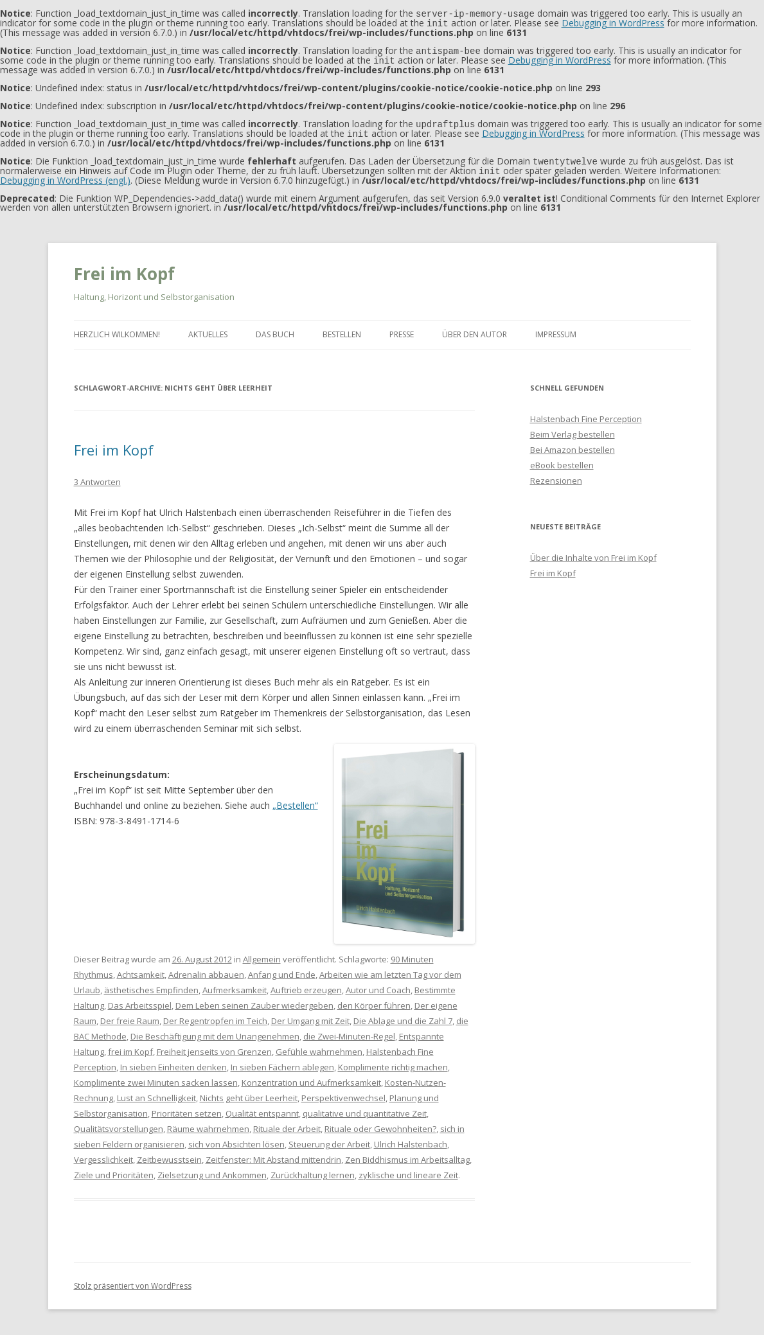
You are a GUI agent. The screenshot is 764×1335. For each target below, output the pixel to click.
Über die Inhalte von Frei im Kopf (593, 552)
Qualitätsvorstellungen (118, 1123)
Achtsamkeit (140, 969)
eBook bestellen (562, 460)
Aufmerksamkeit (234, 985)
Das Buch (275, 329)
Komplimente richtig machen (393, 1062)
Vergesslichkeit (103, 1154)
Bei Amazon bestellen (572, 444)
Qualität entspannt (262, 1108)
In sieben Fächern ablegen (282, 1062)
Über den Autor (474, 329)
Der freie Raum (129, 1015)
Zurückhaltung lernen (313, 1170)
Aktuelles (207, 329)
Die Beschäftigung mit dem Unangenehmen (214, 1031)
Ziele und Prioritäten (114, 1170)
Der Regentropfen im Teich (215, 1015)
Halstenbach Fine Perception (586, 414)
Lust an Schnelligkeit (156, 1093)
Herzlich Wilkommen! (117, 329)
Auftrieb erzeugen (306, 985)
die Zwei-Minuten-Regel (349, 1031)
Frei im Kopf (124, 268)
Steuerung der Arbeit (329, 1139)
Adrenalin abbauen (206, 969)
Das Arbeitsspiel (140, 1000)
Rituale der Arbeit (287, 1123)
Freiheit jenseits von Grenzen (214, 1046)
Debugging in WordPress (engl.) (65, 175)
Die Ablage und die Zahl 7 (402, 1015)
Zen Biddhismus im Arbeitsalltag (407, 1154)
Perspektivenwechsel (343, 1093)
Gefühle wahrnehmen (319, 1046)
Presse (401, 329)
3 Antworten (97, 476)
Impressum (555, 329)
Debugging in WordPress (613, 22)
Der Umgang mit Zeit (310, 1015)
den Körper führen (374, 1000)
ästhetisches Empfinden (151, 985)
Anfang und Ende (281, 969)
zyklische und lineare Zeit (408, 1170)
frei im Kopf (130, 1046)
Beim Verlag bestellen (572, 429)
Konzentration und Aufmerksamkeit (311, 1077)
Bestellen (342, 329)
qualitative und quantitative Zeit (365, 1108)
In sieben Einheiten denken (173, 1062)
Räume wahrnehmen (208, 1123)
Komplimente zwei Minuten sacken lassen (156, 1077)
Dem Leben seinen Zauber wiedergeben (254, 1000)
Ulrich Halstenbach (410, 1139)
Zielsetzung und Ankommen (212, 1170)
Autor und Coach (378, 985)
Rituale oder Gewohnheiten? (380, 1123)
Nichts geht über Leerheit (249, 1093)
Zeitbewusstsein (169, 1154)
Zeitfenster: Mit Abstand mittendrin (273, 1154)
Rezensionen (556, 475)
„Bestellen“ (295, 800)
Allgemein (262, 954)
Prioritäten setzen (187, 1108)
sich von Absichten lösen (236, 1139)
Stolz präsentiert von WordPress (132, 1280)
